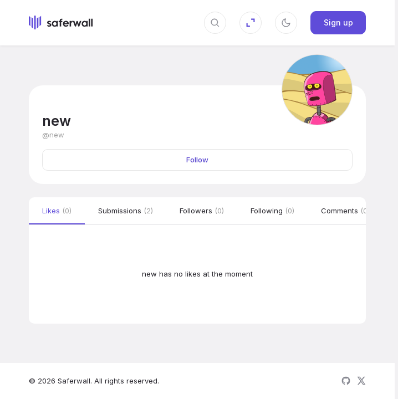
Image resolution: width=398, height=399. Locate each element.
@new (53, 134)
